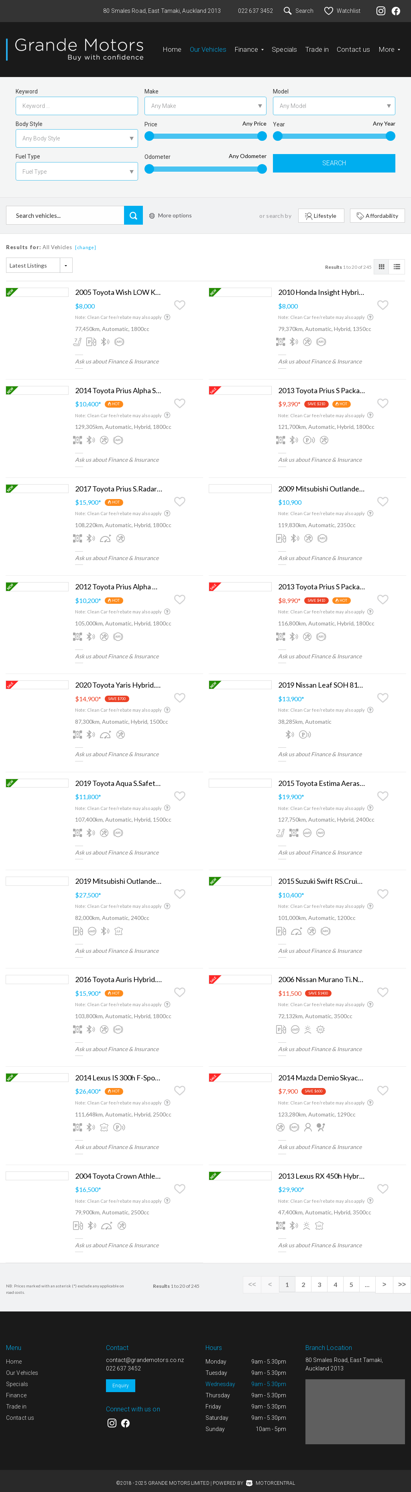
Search (298, 11)
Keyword (27, 85)
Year (279, 118)
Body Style (29, 117)
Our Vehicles (208, 46)
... (370, 1278)
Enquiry (120, 1379)
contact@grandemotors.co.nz (145, 1353)
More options (170, 208)
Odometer (157, 150)
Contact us (353, 46)
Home (172, 46)
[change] (85, 241)
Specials (284, 46)
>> (403, 1278)
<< (258, 1278)
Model (281, 85)
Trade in (317, 46)
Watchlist (342, 11)
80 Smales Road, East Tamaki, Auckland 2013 (162, 11)
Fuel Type (28, 150)
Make (151, 85)
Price (150, 118)
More (389, 46)
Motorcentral (270, 1477)
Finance (249, 46)
